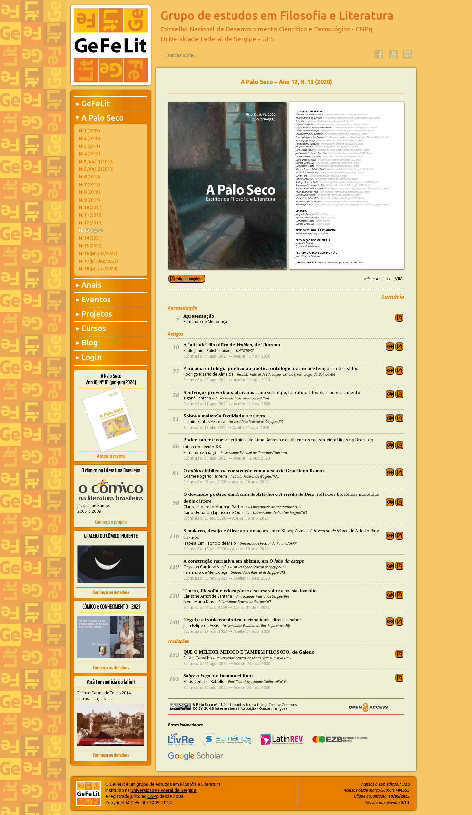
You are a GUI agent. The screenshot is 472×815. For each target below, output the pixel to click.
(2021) (91, 238)
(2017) (89, 200)
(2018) (91, 215)
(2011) (89, 146)
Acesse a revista (111, 456)
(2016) (89, 192)
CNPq (153, 796)
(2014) (89, 176)
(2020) (91, 230)
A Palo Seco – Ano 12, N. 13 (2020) (286, 81)
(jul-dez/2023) (98, 261)
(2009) (89, 130)
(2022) (91, 245)
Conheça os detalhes (111, 592)
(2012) (89, 153)
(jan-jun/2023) (98, 253)
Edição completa (189, 278)
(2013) (96, 161)
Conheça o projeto (111, 522)
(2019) (91, 222)
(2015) (89, 184)
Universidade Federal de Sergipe (163, 790)
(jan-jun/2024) (98, 268)
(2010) (89, 138)
